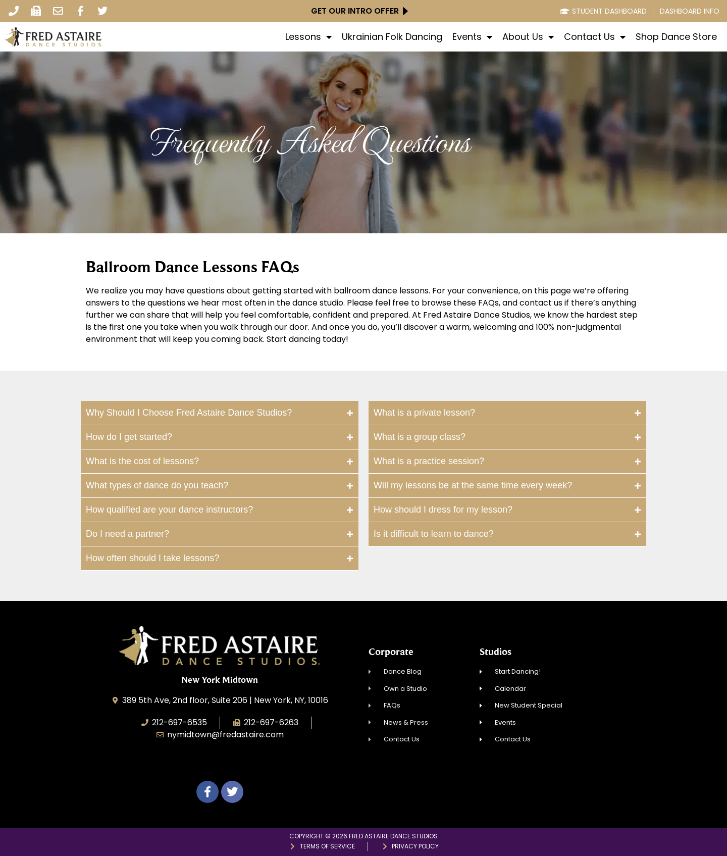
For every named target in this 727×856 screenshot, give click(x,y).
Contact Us (595, 37)
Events (472, 37)
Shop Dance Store (676, 37)
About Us (528, 37)
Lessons (308, 37)
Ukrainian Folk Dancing (392, 37)
